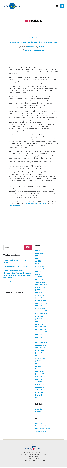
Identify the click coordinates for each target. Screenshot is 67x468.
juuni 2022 (39, 251)
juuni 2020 (39, 275)
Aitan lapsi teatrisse (10, 282)
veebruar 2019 (40, 296)
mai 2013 (38, 369)
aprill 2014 (39, 367)
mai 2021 (38, 262)
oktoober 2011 (40, 390)
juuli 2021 (38, 256)
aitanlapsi (30, 47)
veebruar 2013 (40, 372)
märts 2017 (39, 325)
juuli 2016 (38, 335)
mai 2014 (38, 364)
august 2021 (39, 254)
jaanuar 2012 (39, 385)
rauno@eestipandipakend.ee (37, 204)
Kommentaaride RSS (43, 429)
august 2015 (39, 351)
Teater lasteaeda (9, 287)
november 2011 (41, 388)
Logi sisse (39, 424)
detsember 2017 (41, 312)
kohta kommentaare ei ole (35, 51)
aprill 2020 (39, 277)
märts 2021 (39, 264)
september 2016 (41, 333)
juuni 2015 (38, 354)
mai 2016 (38, 340)
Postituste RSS (40, 426)
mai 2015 (38, 356)
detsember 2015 (41, 343)
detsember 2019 (41, 285)
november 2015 (41, 346)
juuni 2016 (39, 338)
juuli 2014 (38, 361)
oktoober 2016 (40, 330)
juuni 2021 (39, 259)
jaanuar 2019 (39, 298)
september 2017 (41, 314)
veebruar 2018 (40, 309)
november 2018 (41, 301)
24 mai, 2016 (43, 47)
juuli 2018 (38, 306)
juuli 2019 (38, 291)
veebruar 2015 (40, 359)
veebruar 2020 (40, 283)
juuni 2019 (39, 293)
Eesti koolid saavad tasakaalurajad (16, 267)
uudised (33, 37)
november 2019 (41, 288)
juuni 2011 (38, 396)
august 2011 (39, 393)
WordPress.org (41, 432)
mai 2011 (38, 398)
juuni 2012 (39, 380)
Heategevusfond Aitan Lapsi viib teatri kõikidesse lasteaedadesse (33, 42)
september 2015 (41, 348)
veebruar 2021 (40, 267)
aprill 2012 (39, 383)
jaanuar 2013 (39, 375)
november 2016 (41, 327)
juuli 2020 (38, 272)
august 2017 (39, 317)
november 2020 (41, 270)
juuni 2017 (39, 322)
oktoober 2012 (40, 377)
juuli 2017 (38, 319)
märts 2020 (39, 280)
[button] (57, 6)
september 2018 (41, 304)
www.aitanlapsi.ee (16, 206)
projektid (38, 410)
